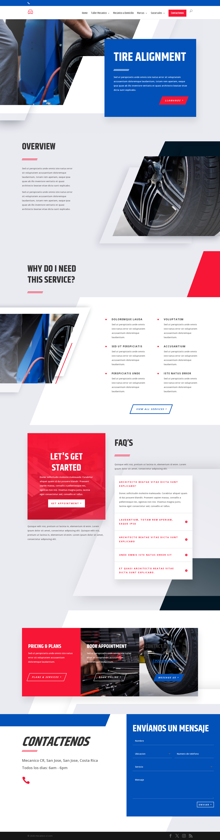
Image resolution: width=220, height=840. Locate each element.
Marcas (140, 13)
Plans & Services (46, 677)
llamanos (173, 100)
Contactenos (177, 13)
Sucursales (156, 13)
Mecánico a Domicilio (123, 13)
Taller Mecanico (99, 13)
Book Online (108, 677)
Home (85, 13)
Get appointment (65, 503)
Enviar (204, 804)
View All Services (150, 409)
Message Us (167, 677)
